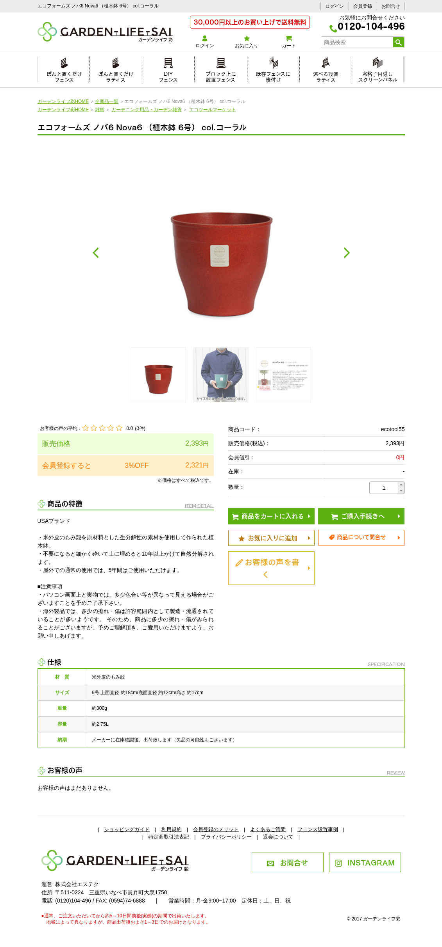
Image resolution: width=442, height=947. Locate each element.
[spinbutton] (384, 487)
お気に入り (247, 42)
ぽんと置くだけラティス (116, 75)
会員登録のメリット (216, 829)
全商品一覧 (106, 101)
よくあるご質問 (268, 829)
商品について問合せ (357, 536)
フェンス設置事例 (317, 829)
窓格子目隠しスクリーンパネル (377, 75)
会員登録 (362, 6)
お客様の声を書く (267, 567)
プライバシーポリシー (226, 837)
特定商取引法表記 (169, 837)
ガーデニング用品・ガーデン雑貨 (146, 109)
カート (289, 42)
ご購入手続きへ (358, 515)
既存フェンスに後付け (273, 75)
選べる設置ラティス (325, 75)
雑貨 (99, 109)
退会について (278, 837)
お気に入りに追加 (267, 537)
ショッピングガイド (127, 829)
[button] (401, 485)
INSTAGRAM (365, 861)
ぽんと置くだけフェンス (64, 75)
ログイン (334, 6)
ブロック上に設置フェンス (221, 75)
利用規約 (171, 829)
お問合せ (390, 6)
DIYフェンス (168, 75)
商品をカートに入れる (268, 515)
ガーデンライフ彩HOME (63, 101)
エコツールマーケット (212, 109)
